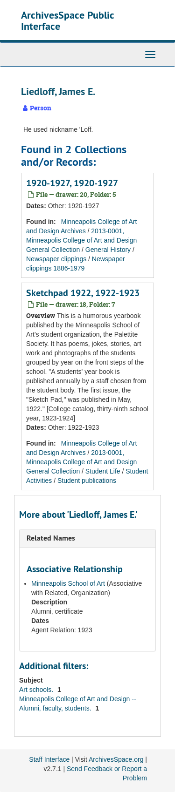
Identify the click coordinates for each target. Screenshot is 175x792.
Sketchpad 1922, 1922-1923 (83, 293)
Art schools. (37, 689)
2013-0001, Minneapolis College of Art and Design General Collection (81, 240)
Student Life (102, 471)
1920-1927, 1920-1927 (72, 183)
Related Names (51, 538)
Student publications (86, 480)
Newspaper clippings (56, 259)
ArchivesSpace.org (116, 759)
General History (108, 249)
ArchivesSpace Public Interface (67, 20)
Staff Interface (49, 759)
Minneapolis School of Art (68, 583)
